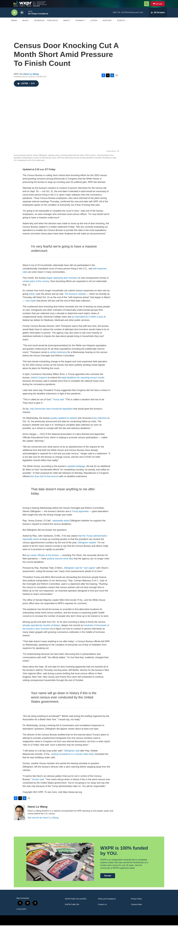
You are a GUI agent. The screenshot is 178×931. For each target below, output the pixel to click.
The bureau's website (75, 299)
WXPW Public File (72, 910)
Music (25, 26)
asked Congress (39, 383)
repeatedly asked (61, 526)
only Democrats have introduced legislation (51, 414)
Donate (160, 6)
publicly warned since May (60, 564)
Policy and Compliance (107, 904)
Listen (93, 26)
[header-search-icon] (147, 6)
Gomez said (38, 785)
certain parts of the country (36, 287)
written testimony (58, 358)
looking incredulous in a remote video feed (72, 759)
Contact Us (102, 910)
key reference (100, 423)
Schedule (39, 26)
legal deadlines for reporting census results (82, 383)
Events (121, 26)
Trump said (58, 405)
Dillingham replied (87, 548)
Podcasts (52, 26)
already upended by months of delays (41, 631)
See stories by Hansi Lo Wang (43, 823)
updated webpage (76, 472)
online (32, 299)
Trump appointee (80, 517)
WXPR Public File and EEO (75, 904)
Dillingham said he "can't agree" (80, 573)
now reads (30, 306)
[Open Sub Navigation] (19, 26)
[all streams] (158, 18)
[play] (14, 18)
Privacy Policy (136, 904)
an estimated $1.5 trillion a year (87, 322)
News (14, 26)
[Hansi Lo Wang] (19, 818)
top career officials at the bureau (43, 561)
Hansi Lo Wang (31, 79)
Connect (80, 26)
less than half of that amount (44, 482)
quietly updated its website (64, 423)
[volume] (22, 18)
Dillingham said (71, 756)
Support (107, 26)
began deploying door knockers (62, 283)
